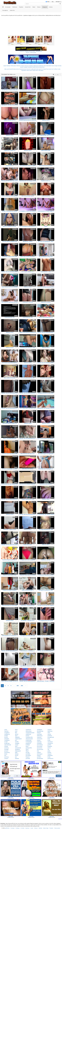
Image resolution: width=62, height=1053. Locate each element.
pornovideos (40, 744)
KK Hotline (22, 828)
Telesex (22, 65)
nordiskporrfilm (29, 737)
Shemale (58, 1)
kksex (27, 746)
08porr (27, 750)
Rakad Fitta (45, 69)
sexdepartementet (30, 732)
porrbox (27, 735)
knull (16, 731)
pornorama (39, 747)
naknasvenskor (29, 738)
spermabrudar (7, 744)
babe (16, 752)
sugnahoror (28, 729)
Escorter (28, 69)
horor (16, 729)
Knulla (59, 69)
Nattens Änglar (45, 828)
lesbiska (17, 758)
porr (16, 740)
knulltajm (28, 744)
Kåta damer (41, 70)
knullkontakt (28, 740)
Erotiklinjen (18, 828)
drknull (16, 734)
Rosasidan (30, 67)
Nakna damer (29, 70)
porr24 (16, 755)
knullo (49, 740)
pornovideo (39, 746)
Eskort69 (11, 69)
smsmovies (39, 738)
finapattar (50, 746)
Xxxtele (31, 828)
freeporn (28, 757)
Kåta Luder (6, 69)
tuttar (49, 732)
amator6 (49, 729)
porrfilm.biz (7, 828)
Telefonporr (41, 65)
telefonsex (50, 731)
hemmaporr (39, 754)
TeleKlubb (40, 828)
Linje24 (4, 65)
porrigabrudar (51, 737)
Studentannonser (23, 69)
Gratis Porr (40, 69)
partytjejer (6, 738)
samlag (6, 746)
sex (48, 749)
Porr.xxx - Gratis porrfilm (31, 52)
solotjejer (17, 743)
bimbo (5, 754)
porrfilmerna (50, 758)
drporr (27, 749)
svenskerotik (18, 747)
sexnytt (49, 734)
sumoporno (50, 743)
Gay (53, 1)
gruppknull (28, 743)
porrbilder (28, 754)
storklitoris (17, 749)
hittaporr (39, 732)
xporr (16, 746)
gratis (49, 750)
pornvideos (28, 755)
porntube (28, 758)
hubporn (39, 752)
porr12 (49, 747)
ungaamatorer (18, 738)
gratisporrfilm (29, 747)
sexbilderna (7, 734)
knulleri (6, 741)
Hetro (48, 1)
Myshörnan (27, 828)
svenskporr (50, 741)
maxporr (49, 754)
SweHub (6, 731)
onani (5, 729)
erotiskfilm (39, 743)
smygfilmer (7, 732)
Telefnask (35, 828)
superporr (39, 737)
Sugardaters (23, 70)
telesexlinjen (29, 731)
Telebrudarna (13, 65)
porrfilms (39, 757)
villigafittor (17, 737)
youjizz (16, 744)
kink (38, 750)
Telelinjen (8, 65)
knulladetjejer (29, 741)
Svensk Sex (50, 69)
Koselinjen (31, 65)
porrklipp (6, 749)
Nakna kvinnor (16, 69)
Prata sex (26, 65)
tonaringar (39, 734)
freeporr (39, 755)
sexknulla (39, 741)
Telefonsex (18, 65)
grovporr (6, 750)
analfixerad (28, 734)
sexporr (39, 740)
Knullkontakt (32, 69)
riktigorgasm (18, 750)
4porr (16, 735)
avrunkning (7, 752)
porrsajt (27, 752)
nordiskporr (7, 740)
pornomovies (40, 749)
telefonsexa (39, 735)
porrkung (6, 747)
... (13, 685)
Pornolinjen (13, 828)
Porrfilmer (55, 69)
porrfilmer (50, 735)
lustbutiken (50, 755)
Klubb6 (33, 67)
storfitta (17, 741)
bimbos (17, 754)
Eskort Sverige (54, 65)
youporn (6, 758)
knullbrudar (7, 743)
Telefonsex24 (36, 65)
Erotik (37, 69)
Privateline (51, 828)
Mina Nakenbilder (47, 65)
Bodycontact (42, 67)
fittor (16, 732)
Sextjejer (25, 67)
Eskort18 (37, 67)
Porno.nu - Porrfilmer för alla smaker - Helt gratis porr (31, 51)
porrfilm (6, 735)
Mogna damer (35, 70)
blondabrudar (40, 731)
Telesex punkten (57, 828)
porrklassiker (40, 758)
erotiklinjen (39, 729)
